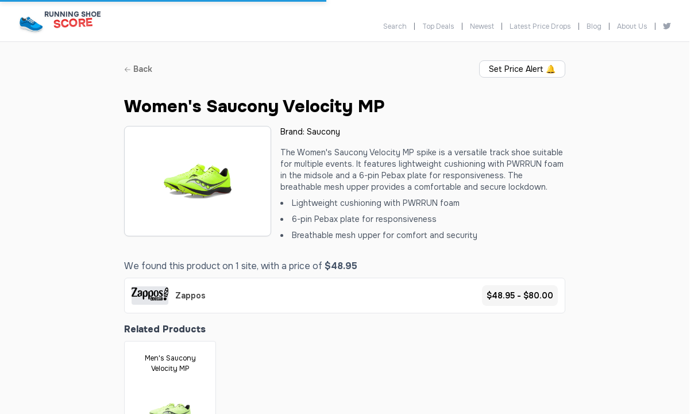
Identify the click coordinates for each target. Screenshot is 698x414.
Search (395, 26)
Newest (482, 26)
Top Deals (438, 26)
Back (138, 69)
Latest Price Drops (540, 26)
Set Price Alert (522, 69)
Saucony (323, 131)
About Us (632, 26)
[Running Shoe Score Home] (31, 24)
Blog (594, 26)
